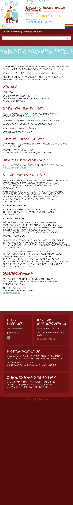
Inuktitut (7, 32)
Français (29, 32)
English (38, 32)
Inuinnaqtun (18, 32)
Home (6, 26)
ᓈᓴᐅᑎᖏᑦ (36, 384)
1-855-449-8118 (14, 328)
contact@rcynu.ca (34, 116)
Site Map (42, 399)
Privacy (29, 399)
